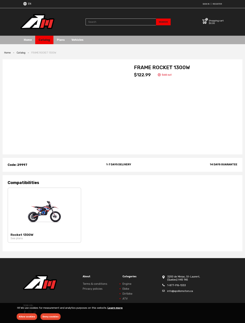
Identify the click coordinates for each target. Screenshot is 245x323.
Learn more (115, 307)
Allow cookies (27, 316)
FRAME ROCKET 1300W (43, 52)
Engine (126, 283)
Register (217, 4)
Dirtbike (127, 293)
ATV (125, 298)
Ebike (125, 288)
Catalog (44, 39)
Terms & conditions (95, 283)
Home (28, 39)
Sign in (206, 4)
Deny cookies (51, 316)
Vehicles (77, 39)
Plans (61, 39)
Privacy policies (92, 288)
